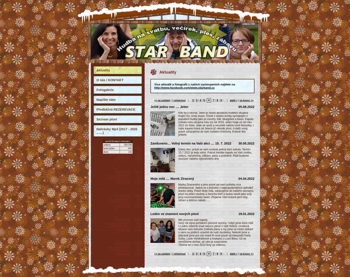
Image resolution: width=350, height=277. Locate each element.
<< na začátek (162, 100)
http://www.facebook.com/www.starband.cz (184, 87)
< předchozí (178, 100)
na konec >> (247, 100)
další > (234, 100)
